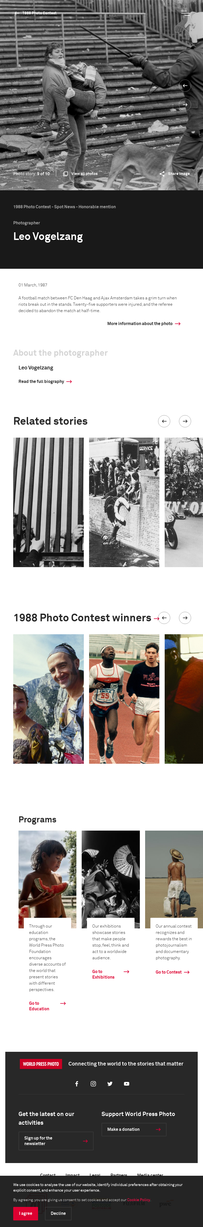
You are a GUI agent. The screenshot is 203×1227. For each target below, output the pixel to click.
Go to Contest (169, 972)
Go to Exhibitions (103, 974)
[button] (164, 421)
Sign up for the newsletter (38, 1141)
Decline (58, 1213)
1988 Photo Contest (39, 13)
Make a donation (123, 1129)
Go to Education (39, 1006)
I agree (25, 1213)
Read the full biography (41, 381)
